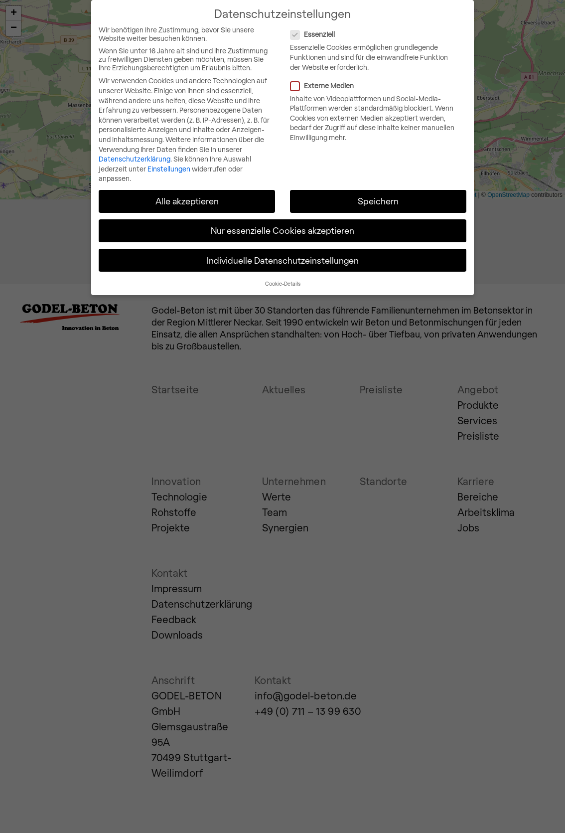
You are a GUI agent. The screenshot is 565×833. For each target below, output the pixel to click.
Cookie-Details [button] (282, 283)
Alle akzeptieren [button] (187, 200)
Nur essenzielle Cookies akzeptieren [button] (282, 230)
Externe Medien (363, 85)
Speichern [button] (378, 200)
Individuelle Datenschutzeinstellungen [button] (283, 259)
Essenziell (354, 34)
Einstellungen (168, 168)
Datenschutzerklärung (134, 158)
